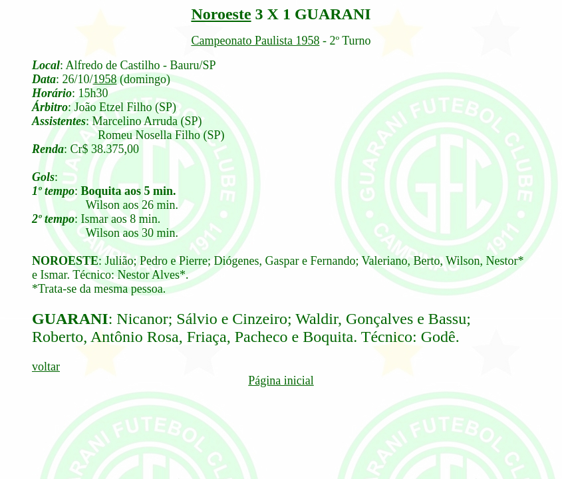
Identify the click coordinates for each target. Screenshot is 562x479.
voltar (46, 366)
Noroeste (221, 14)
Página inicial (280, 380)
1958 (105, 79)
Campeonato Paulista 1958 (255, 40)
